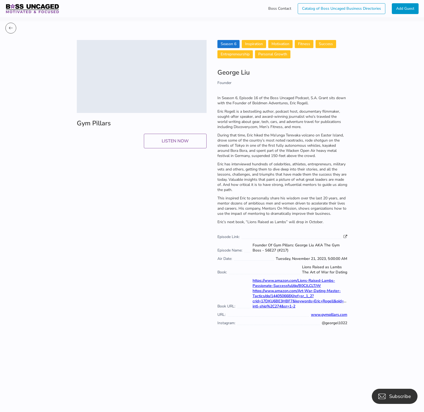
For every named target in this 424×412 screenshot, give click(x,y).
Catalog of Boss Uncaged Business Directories (341, 8)
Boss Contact (279, 8)
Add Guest (405, 8)
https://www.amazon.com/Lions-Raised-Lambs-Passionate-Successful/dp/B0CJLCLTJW (294, 283)
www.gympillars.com (329, 314)
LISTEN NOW (175, 141)
